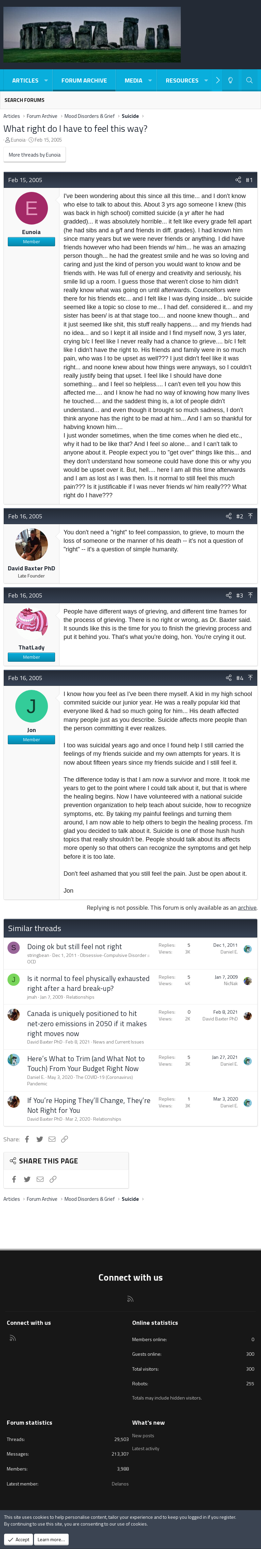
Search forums (24, 100)
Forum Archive (84, 80)
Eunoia (18, 140)
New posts (143, 1435)
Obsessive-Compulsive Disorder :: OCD (88, 958)
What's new (148, 1422)
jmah (32, 996)
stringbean (38, 955)
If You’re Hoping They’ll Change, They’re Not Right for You (89, 1105)
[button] (45, 80)
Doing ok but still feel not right (74, 946)
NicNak (231, 983)
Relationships (80, 996)
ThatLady (31, 647)
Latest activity (145, 1447)
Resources (182, 80)
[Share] (238, 180)
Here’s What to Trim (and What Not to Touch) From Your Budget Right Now (86, 1063)
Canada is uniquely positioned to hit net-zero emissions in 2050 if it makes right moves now (87, 1023)
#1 (249, 179)
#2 (239, 516)
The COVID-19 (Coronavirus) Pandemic (80, 1080)
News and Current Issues (118, 1041)
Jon (31, 729)
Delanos (120, 1483)
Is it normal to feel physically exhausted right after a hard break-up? (88, 983)
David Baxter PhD (31, 568)
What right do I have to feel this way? (75, 128)
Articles (25, 80)
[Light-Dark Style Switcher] (230, 80)
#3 (239, 595)
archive (247, 907)
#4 (239, 677)
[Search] (250, 80)
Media (133, 80)
